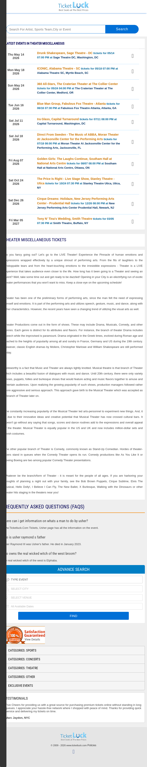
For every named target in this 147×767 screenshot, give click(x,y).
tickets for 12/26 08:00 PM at (75, 203)
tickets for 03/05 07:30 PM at (75, 221)
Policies (92, 745)
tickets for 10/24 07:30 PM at (78, 183)
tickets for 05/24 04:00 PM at (77, 88)
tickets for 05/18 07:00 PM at (77, 70)
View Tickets (133, 56)
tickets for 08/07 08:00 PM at (76, 163)
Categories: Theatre (23, 668)
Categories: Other (21, 677)
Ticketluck (73, 6)
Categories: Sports (22, 650)
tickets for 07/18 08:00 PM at (78, 141)
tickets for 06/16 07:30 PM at (78, 106)
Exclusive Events (20, 686)
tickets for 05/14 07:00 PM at (75, 55)
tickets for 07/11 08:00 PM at (77, 121)
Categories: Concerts (24, 659)
